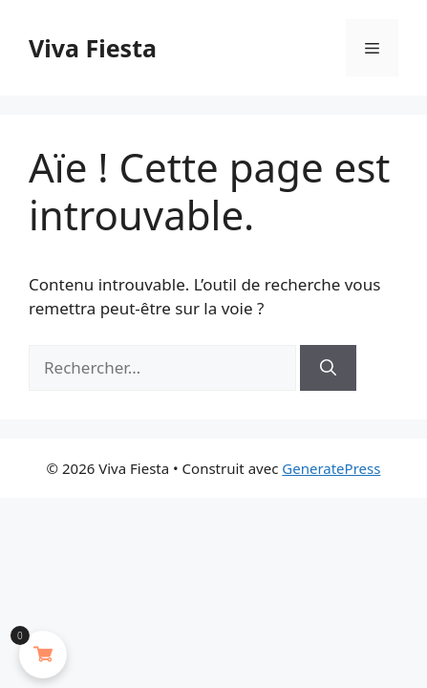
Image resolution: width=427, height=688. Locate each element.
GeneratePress (331, 468)
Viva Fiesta (93, 48)
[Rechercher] (328, 368)
